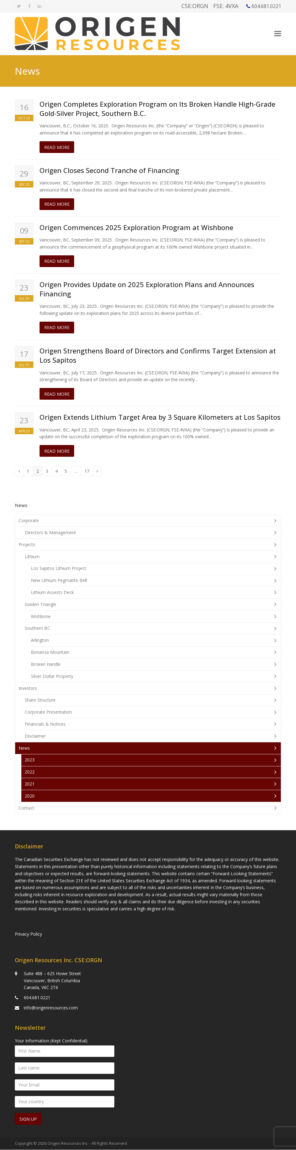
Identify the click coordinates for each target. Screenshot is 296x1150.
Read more (57, 151)
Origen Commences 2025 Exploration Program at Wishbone (136, 231)
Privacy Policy (28, 934)
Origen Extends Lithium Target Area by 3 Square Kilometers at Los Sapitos (160, 421)
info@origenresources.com (51, 1008)
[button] (277, 35)
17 (88, 476)
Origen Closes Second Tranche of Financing (109, 174)
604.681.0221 (37, 998)
